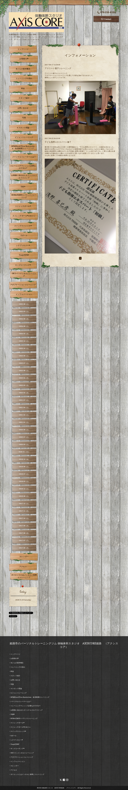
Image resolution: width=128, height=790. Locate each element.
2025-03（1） (24, 311)
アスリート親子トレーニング (58, 68)
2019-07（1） (24, 474)
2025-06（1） (24, 304)
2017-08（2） (24, 533)
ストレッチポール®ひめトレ (24, 216)
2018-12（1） (24, 489)
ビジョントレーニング (24, 137)
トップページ (23, 49)
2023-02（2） (24, 393)
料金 (23, 88)
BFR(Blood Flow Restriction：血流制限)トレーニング (23, 147)
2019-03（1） (24, 481)
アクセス (23, 566)
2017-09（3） (24, 526)
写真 (24, 118)
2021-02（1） (24, 415)
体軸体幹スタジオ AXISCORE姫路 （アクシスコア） (59, 788)
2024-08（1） (24, 326)
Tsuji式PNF (24, 255)
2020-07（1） (24, 437)
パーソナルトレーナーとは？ (24, 157)
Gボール (24, 235)
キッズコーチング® (23, 265)
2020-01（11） (24, 452)
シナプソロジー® (23, 245)
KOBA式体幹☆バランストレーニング (24, 196)
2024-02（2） (24, 334)
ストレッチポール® (23, 206)
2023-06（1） (24, 371)
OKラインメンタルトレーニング (24, 274)
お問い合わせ (23, 108)
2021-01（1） (24, 422)
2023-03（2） (24, 385)
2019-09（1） (24, 467)
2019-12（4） (24, 459)
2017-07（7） (24, 540)
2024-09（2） (24, 319)
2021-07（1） (24, 400)
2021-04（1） (24, 407)
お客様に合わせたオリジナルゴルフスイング (24, 176)
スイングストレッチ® (23, 226)
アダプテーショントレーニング (23, 285)
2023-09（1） (24, 356)
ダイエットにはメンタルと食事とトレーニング (24, 576)
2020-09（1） (24, 430)
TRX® (23, 187)
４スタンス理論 (23, 128)
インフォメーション (24, 294)
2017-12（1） (24, 504)
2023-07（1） (24, 363)
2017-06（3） (24, 548)
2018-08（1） (24, 496)
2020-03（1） (24, 444)
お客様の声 (24, 59)
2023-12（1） (24, 341)
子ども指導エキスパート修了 (58, 142)
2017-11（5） (24, 511)
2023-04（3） (24, 378)
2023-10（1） (24, 348)
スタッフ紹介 (24, 98)
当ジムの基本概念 (23, 69)
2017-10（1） (24, 518)
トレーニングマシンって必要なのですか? (23, 167)
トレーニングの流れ (24, 78)
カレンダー (24, 556)
